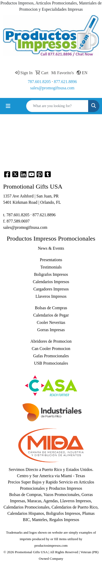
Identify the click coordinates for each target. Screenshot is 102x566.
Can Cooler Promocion (51, 348)
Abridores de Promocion (50, 341)
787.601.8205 (39, 81)
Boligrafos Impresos (51, 274)
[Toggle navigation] (8, 106)
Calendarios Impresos (51, 281)
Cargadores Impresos (51, 289)
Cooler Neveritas (51, 322)
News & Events (51, 248)
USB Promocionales (51, 363)
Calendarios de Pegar (51, 315)
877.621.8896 (65, 81)
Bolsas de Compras (51, 308)
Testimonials (51, 267)
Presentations (51, 260)
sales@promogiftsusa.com (52, 88)
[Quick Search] (57, 106)
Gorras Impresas (51, 330)
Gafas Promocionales (51, 356)
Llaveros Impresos (51, 296)
